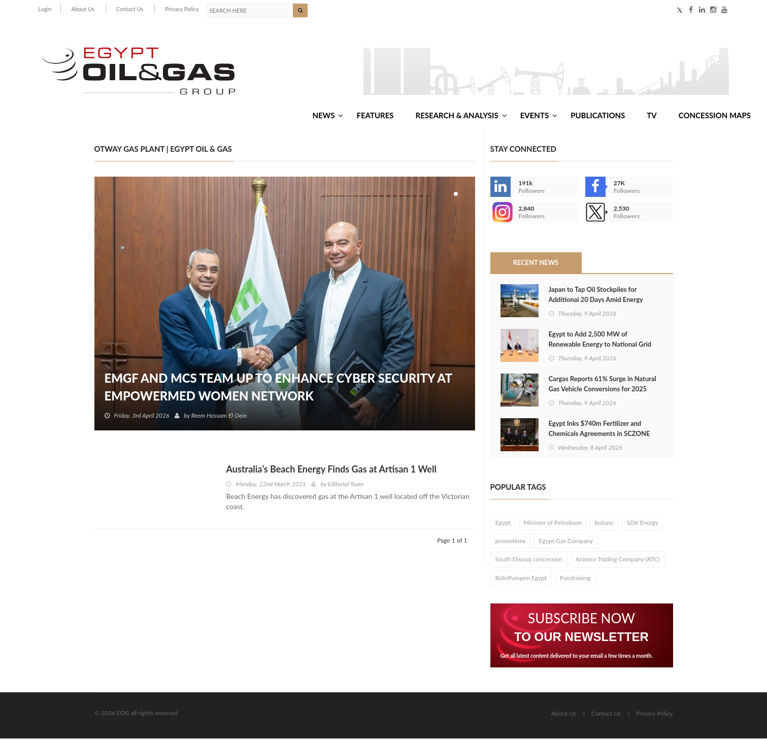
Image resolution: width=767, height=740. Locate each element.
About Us (82, 9)
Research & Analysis (461, 116)
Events (538, 116)
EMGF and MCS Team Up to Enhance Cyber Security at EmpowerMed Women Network (279, 388)
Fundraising (575, 579)
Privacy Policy (181, 9)
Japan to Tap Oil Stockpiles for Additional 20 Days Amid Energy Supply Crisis (596, 301)
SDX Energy (642, 524)
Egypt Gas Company (566, 543)
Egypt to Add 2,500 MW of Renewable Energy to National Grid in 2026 (600, 345)
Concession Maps (715, 116)
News (327, 116)
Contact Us (130, 9)
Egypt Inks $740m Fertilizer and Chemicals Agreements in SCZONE (599, 430)
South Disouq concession (528, 561)
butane (604, 524)
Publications (598, 116)
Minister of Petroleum (553, 524)
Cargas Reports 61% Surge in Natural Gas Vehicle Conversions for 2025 (602, 385)
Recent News (535, 264)
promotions (510, 543)
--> (500, 214)
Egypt (503, 524)
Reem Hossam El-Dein (219, 417)
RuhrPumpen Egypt (521, 579)
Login (45, 9)
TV (651, 116)
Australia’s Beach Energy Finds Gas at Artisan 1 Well (331, 471)
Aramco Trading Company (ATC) (618, 561)
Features (374, 116)
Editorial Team (345, 486)
